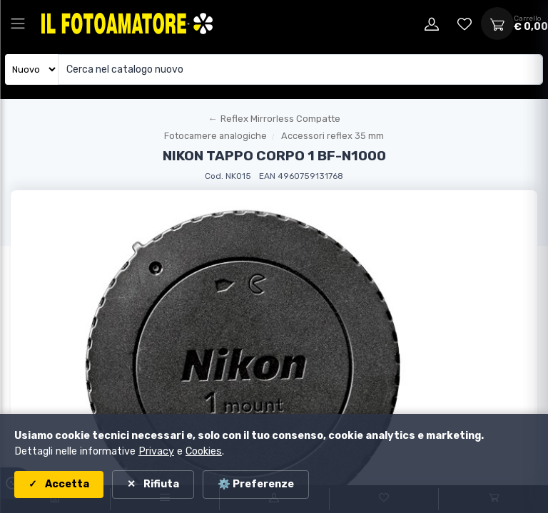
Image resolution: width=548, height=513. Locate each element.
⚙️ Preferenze (256, 484)
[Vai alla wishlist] (464, 23)
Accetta (66, 484)
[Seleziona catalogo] (32, 69)
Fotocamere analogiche (215, 135)
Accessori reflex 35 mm (332, 135)
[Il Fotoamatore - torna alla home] (127, 23)
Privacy (156, 451)
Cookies (204, 451)
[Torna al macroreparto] (274, 119)
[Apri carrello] (497, 23)
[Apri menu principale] (18, 23)
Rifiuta (160, 484)
